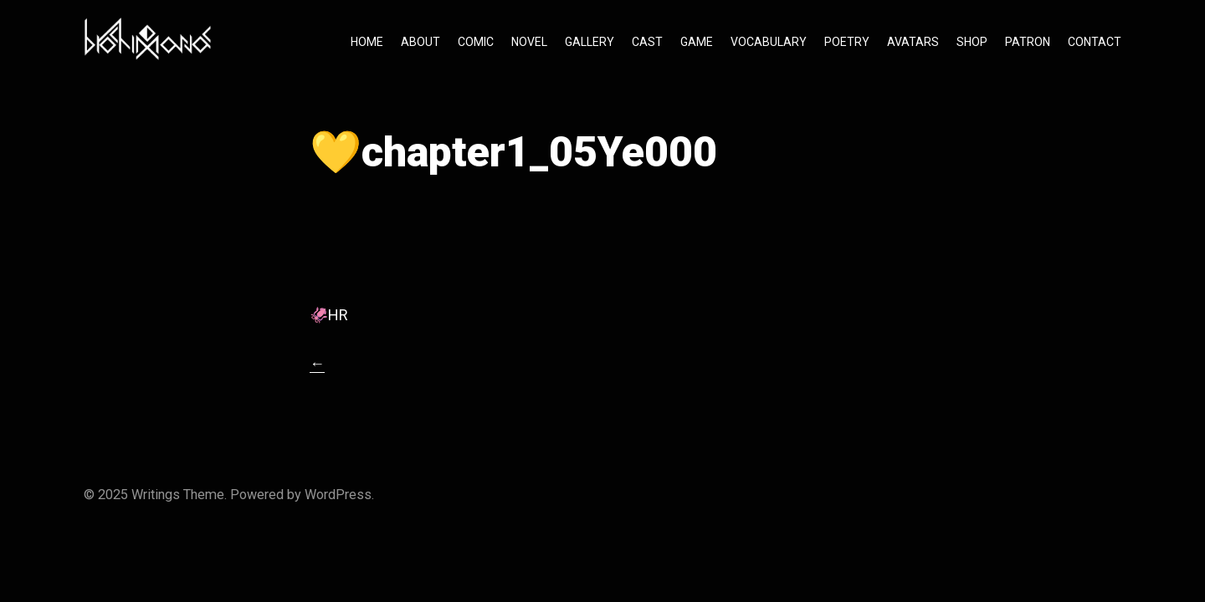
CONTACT (1094, 41)
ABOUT (420, 41)
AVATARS (913, 41)
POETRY (846, 41)
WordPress (338, 495)
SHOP (971, 41)
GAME (696, 41)
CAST (647, 41)
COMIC (476, 41)
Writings (155, 495)
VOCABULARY (769, 41)
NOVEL (529, 41)
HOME (367, 41)
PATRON (1027, 41)
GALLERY (589, 41)
